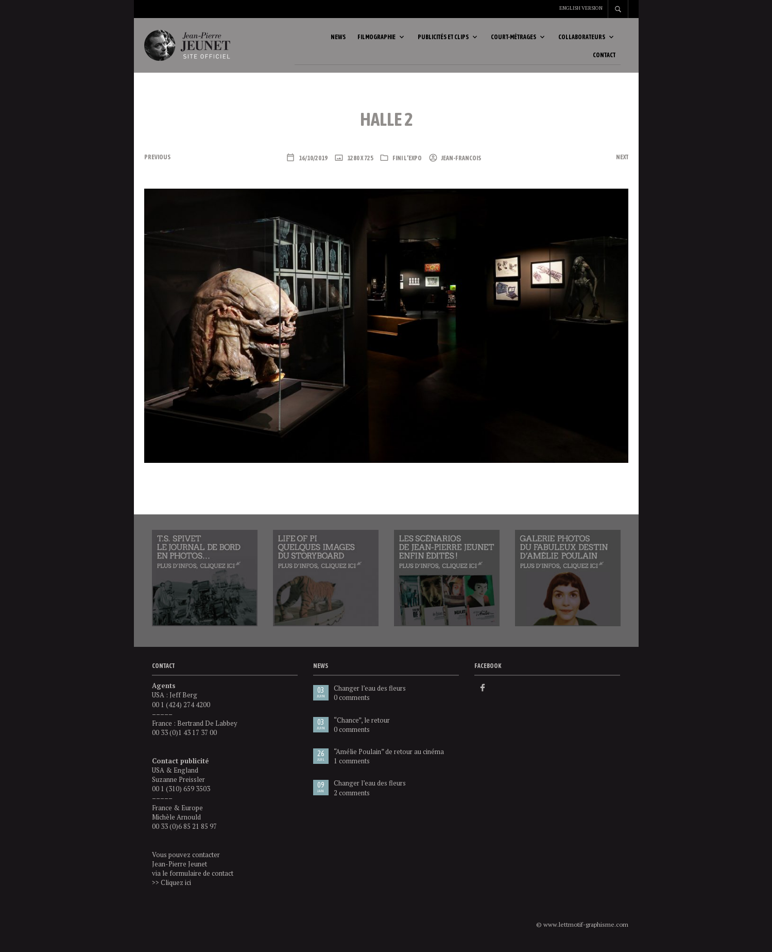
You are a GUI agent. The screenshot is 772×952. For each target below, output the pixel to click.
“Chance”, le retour (362, 724)
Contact (604, 57)
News (338, 39)
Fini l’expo (407, 162)
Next (622, 161)
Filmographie (376, 39)
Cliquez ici (176, 887)
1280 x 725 (359, 162)
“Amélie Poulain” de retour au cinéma (389, 756)
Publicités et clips (443, 39)
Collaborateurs (581, 39)
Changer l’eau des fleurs (370, 693)
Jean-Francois (460, 162)
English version (581, 8)
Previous (157, 161)
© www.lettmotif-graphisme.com (582, 929)
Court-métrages (513, 39)
